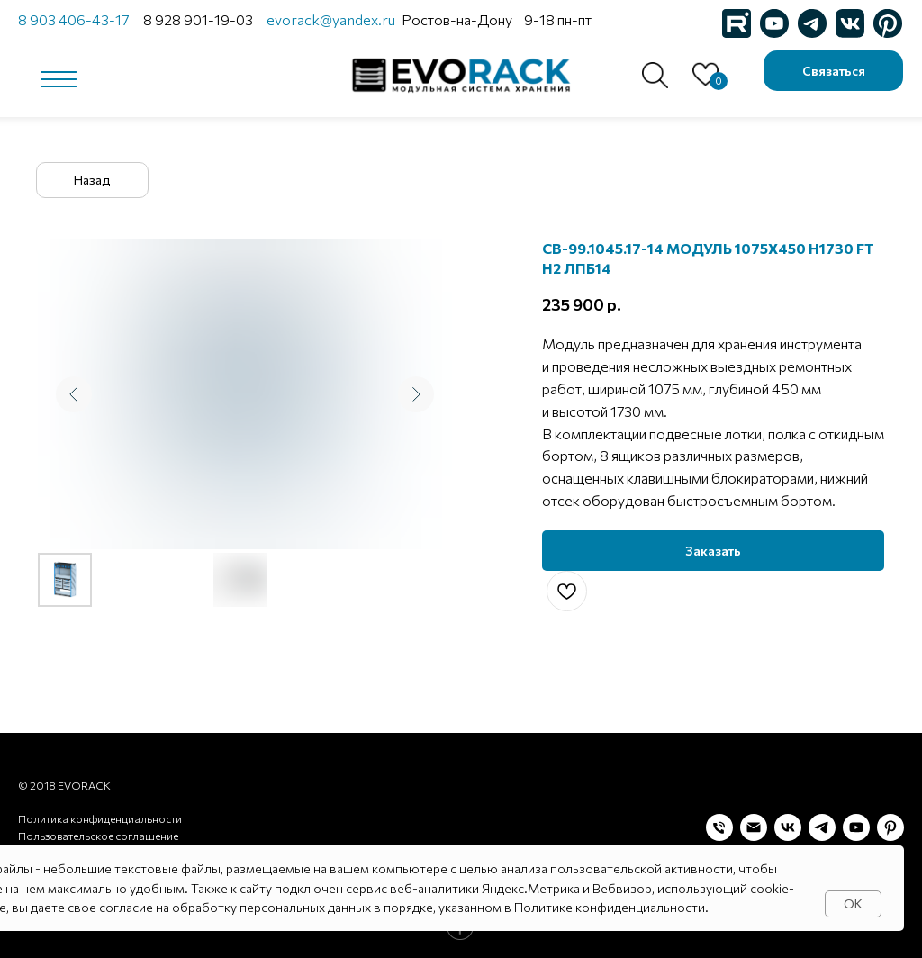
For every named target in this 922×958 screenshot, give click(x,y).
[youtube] (856, 827)
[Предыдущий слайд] (74, 394)
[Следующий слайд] (416, 394)
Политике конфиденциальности (609, 907)
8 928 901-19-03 (198, 19)
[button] (833, 70)
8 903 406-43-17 (73, 19)
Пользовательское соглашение (98, 835)
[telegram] (822, 827)
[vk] (787, 827)
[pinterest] (890, 827)
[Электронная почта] (753, 827)
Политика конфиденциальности (100, 818)
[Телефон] (719, 827)
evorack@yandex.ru (331, 19)
